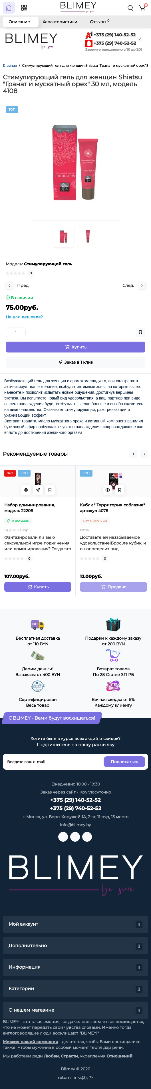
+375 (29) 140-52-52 (110, 35)
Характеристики (60, 21)
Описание (19, 21)
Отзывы (99, 21)
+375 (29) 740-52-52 (110, 43)
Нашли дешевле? (24, 317)
